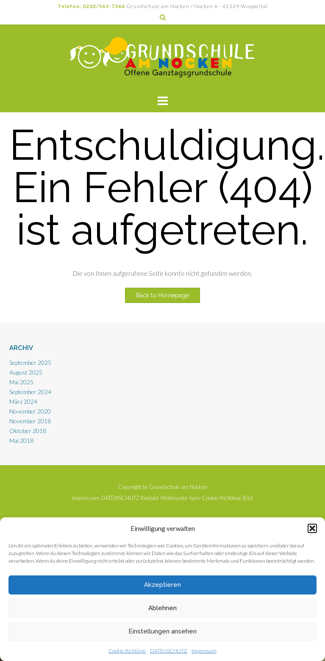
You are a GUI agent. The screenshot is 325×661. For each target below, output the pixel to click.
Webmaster (174, 498)
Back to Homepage (162, 295)
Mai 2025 (21, 382)
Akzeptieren (162, 585)
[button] (312, 528)
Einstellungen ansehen (162, 631)
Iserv (195, 498)
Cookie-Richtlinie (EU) (227, 498)
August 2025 (25, 372)
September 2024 (30, 391)
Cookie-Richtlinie (127, 650)
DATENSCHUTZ (168, 650)
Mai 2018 (21, 440)
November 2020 (30, 411)
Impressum (204, 650)
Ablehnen (162, 608)
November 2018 (30, 421)
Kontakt (150, 498)
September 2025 (30, 362)
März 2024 (23, 401)
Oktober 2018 (27, 430)
